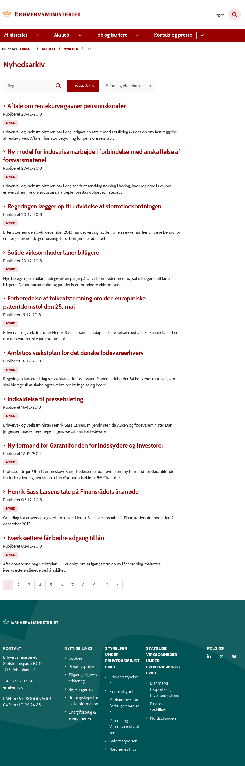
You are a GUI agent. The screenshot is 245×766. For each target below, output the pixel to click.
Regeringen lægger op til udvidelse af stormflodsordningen (84, 206)
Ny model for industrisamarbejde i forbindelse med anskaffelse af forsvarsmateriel (91, 156)
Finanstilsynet (121, 691)
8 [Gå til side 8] (83, 584)
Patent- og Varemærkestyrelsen (124, 726)
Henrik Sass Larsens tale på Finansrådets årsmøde (73, 491)
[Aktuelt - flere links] (79, 35)
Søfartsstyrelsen (123, 741)
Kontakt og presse (173, 35)
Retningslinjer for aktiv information (83, 700)
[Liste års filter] (83, 86)
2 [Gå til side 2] (18, 584)
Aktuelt (62, 35)
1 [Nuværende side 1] (8, 584)
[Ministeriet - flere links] (37, 35)
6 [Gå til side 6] (62, 584)
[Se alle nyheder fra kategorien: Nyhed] (11, 122)
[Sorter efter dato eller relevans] (128, 86)
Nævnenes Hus (122, 749)
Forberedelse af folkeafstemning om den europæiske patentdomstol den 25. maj (74, 302)
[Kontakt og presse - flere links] (201, 35)
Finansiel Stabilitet (157, 706)
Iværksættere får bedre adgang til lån (55, 538)
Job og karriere (111, 35)
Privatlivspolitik (82, 666)
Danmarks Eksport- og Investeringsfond (164, 689)
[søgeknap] (58, 86)
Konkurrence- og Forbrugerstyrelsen (124, 706)
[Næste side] (118, 585)
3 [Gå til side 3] (29, 584)
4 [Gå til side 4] (40, 584)
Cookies (75, 658)
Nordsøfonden (163, 718)
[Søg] (33, 86)
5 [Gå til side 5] (51, 584)
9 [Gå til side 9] (94, 584)
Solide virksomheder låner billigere (53, 252)
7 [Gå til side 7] (72, 584)
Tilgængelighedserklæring (83, 678)
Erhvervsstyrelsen (123, 680)
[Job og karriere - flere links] (137, 35)
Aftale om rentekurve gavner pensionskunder (66, 106)
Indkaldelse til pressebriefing (45, 399)
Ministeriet (15, 35)
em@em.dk (13, 687)
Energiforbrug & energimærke (82, 715)
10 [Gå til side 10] (106, 584)
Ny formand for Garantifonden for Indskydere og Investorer (85, 445)
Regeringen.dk (81, 689)
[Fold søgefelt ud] (234, 14)
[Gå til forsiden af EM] (40, 14)
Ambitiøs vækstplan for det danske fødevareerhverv (75, 353)
